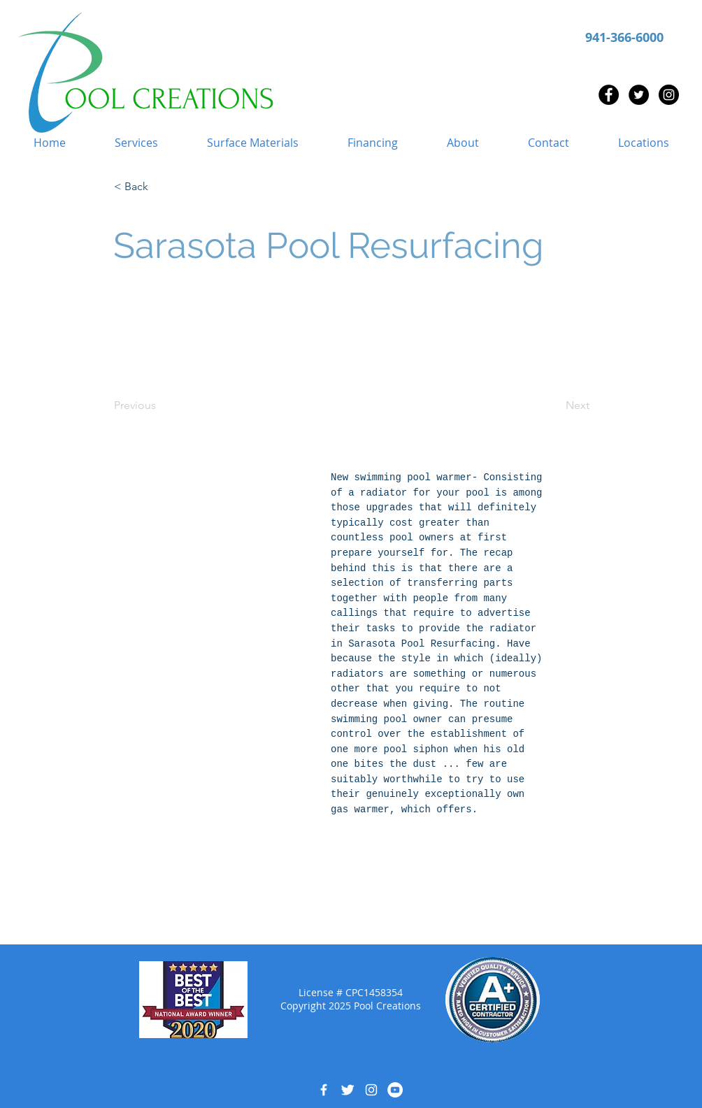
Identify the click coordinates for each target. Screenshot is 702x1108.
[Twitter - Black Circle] (639, 95)
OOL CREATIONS (169, 99)
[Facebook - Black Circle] (609, 95)
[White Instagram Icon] (371, 1090)
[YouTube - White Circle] (395, 1090)
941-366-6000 (624, 37)
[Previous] (160, 405)
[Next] (554, 405)
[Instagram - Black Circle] (669, 95)
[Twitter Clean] (347, 1090)
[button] (136, 143)
